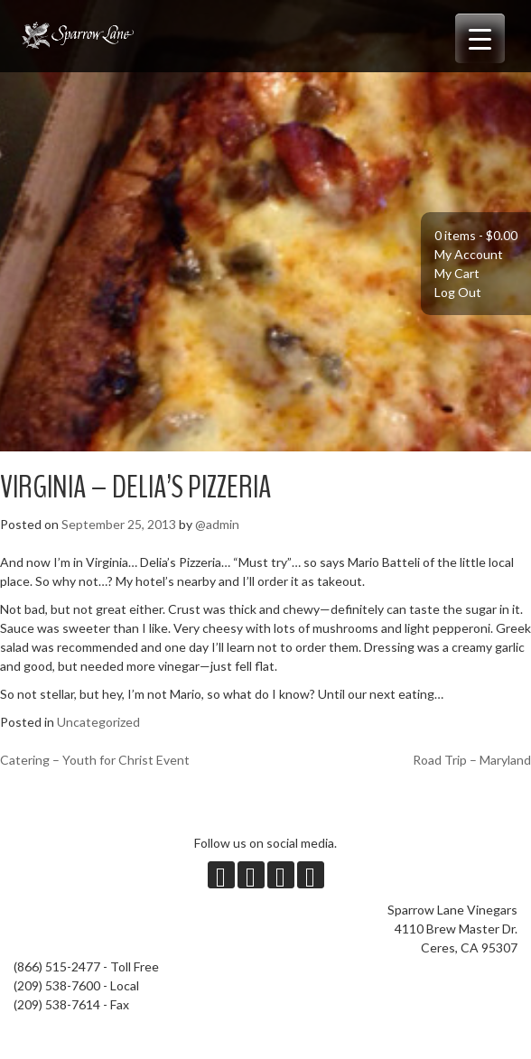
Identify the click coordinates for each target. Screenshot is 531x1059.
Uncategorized (98, 721)
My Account (468, 254)
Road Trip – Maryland (472, 759)
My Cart (457, 273)
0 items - (475, 235)
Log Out (457, 292)
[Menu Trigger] (480, 38)
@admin (217, 524)
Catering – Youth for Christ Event (95, 759)
